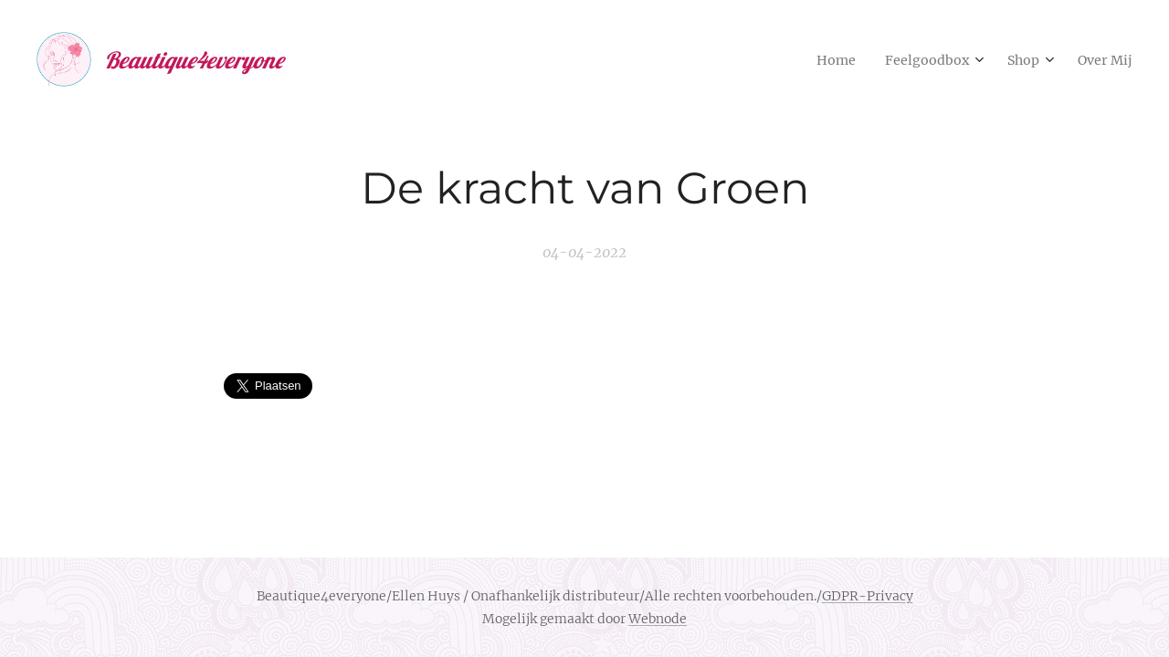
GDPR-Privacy (867, 596)
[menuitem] (816, 59)
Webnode (657, 618)
